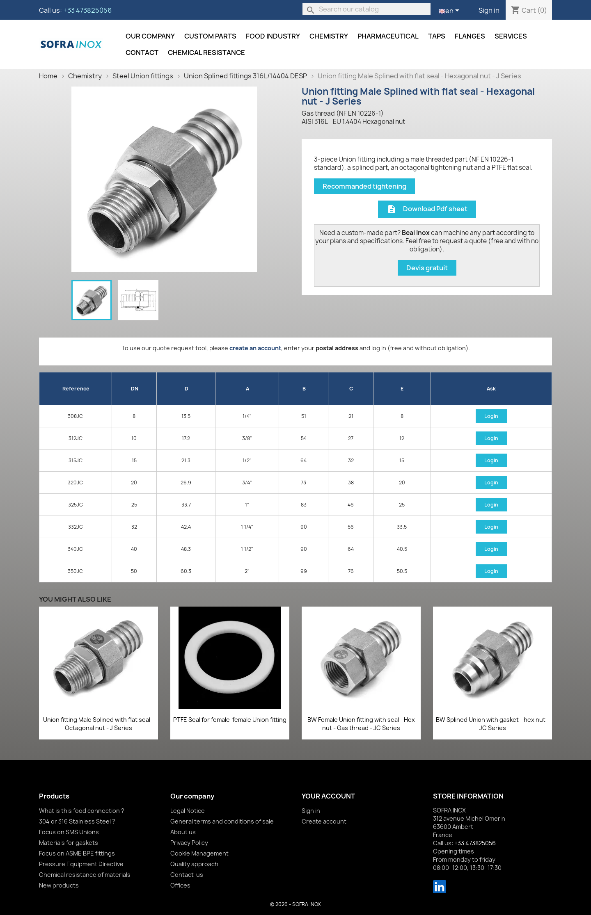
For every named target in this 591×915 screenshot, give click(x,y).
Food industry (273, 36)
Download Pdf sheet (427, 209)
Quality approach (194, 864)
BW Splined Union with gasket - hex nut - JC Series (492, 724)
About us (183, 832)
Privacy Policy (189, 843)
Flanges (470, 36)
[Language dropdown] (450, 11)
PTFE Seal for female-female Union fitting (229, 719)
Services (511, 36)
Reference (75, 388)
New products (59, 885)
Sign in (489, 10)
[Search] (366, 9)
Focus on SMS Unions (69, 832)
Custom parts (210, 36)
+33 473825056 (87, 10)
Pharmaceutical (388, 36)
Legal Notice (187, 811)
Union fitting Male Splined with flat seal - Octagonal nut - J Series (98, 724)
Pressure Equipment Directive (81, 864)
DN (134, 388)
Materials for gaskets (68, 843)
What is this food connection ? (81, 811)
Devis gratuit (427, 267)
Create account (324, 821)
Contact (142, 52)
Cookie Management (199, 853)
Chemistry (328, 36)
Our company (150, 36)
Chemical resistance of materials (85, 874)
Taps (436, 36)
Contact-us (186, 874)
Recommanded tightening (364, 186)
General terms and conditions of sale (222, 821)
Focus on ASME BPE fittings (77, 853)
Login (491, 416)
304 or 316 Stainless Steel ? (77, 821)
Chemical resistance (206, 52)
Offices (180, 885)
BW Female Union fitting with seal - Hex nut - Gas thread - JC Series (361, 724)
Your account (328, 796)
